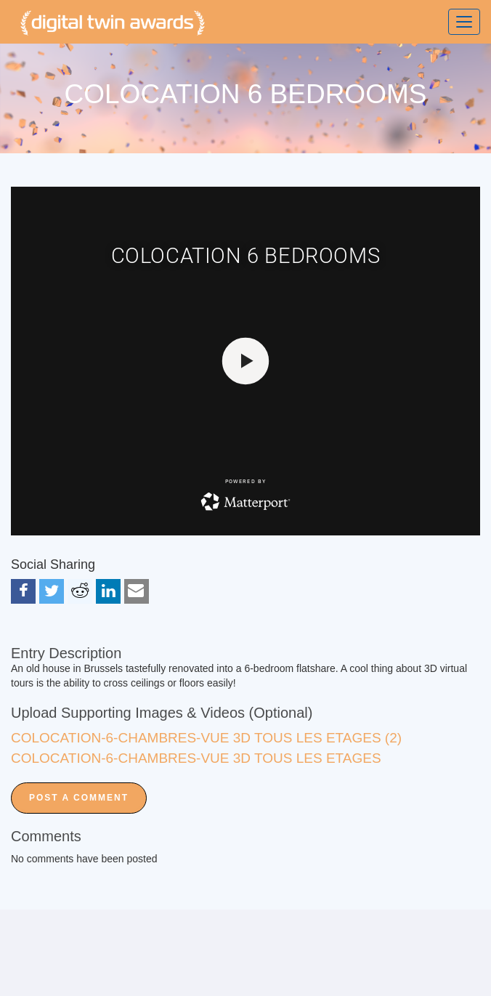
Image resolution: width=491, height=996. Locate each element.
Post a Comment (79, 798)
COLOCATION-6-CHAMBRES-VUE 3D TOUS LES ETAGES (196, 758)
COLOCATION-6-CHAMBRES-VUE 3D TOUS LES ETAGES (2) (206, 737)
